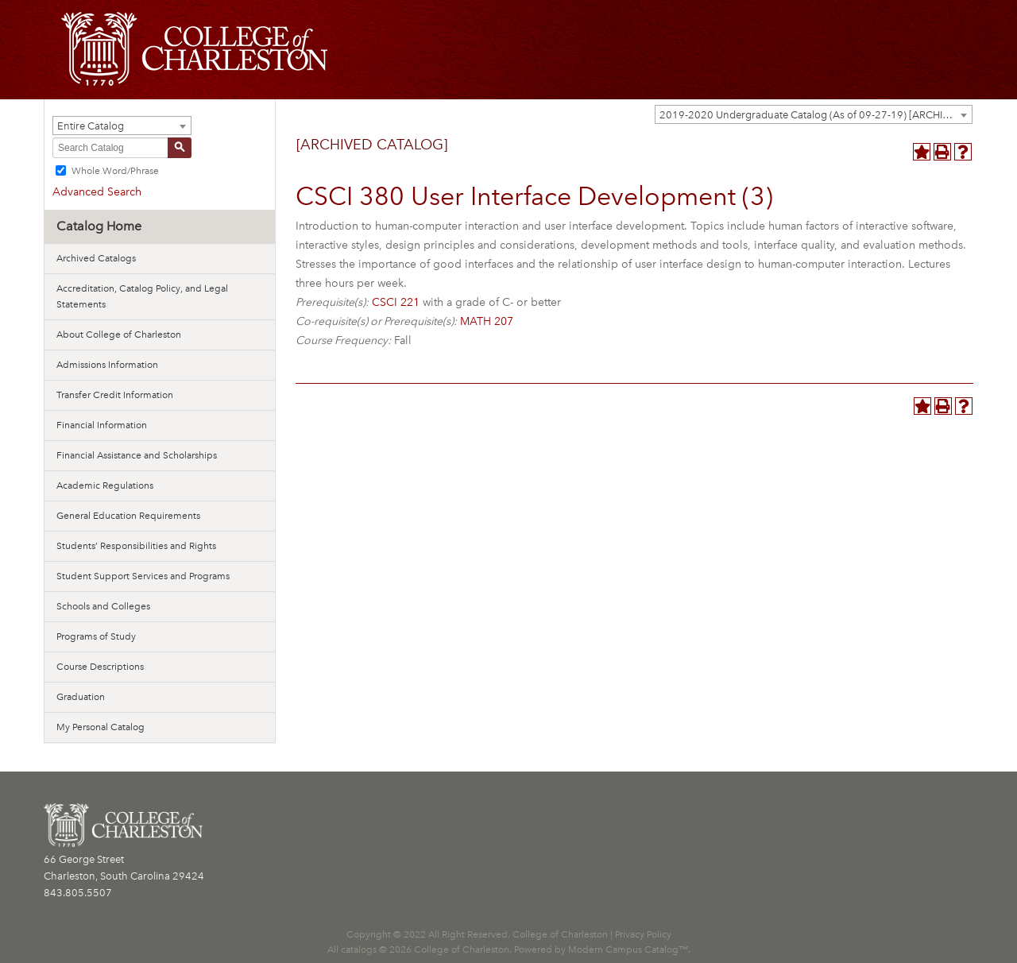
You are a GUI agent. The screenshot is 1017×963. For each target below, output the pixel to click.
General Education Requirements (128, 515)
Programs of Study (96, 636)
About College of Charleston (118, 334)
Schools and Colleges (103, 606)
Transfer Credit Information (114, 394)
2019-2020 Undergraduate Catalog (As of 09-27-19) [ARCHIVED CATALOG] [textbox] (815, 115)
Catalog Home (98, 226)
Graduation (80, 696)
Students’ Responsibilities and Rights (136, 545)
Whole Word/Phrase (115, 170)
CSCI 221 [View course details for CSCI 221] (396, 302)
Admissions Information (107, 364)
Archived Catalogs (96, 258)
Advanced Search (96, 192)
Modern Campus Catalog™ (628, 949)
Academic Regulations (104, 485)
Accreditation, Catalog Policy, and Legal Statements (142, 296)
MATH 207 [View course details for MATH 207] (486, 321)
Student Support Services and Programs (143, 576)
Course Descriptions (100, 666)
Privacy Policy (643, 934)
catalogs (359, 949)
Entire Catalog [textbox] (90, 126)
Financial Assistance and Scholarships (136, 455)
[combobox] (814, 114)
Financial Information (101, 425)
